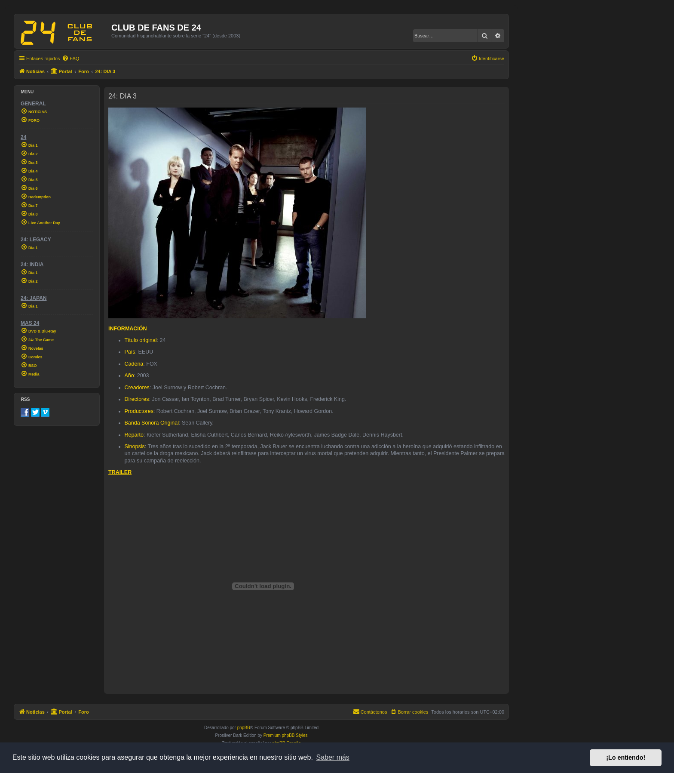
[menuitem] (70, 58)
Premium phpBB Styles (285, 735)
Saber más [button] (332, 757)
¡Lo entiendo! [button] (625, 757)
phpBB (243, 727)
